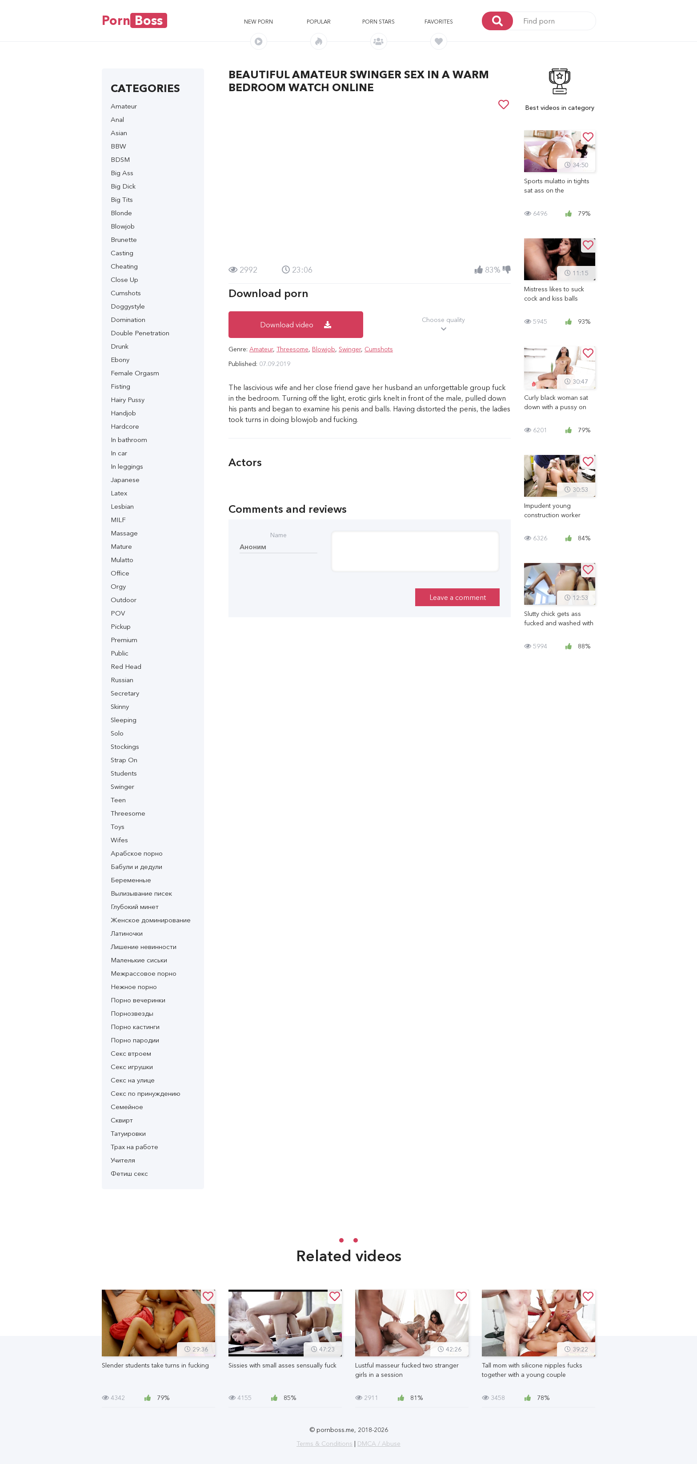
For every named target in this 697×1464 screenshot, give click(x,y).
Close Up (124, 279)
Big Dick (123, 186)
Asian (119, 133)
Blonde (121, 213)
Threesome (128, 813)
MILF (118, 519)
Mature (121, 546)
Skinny (120, 706)
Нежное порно (134, 986)
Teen (118, 800)
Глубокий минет (135, 906)
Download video (295, 324)
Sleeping (123, 720)
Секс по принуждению (145, 1093)
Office (120, 573)
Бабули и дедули (136, 866)
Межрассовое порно (143, 973)
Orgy (118, 586)
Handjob (123, 413)
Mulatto (122, 559)
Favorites (439, 21)
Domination (128, 319)
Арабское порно (137, 853)
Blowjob (123, 226)
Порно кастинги (135, 1026)
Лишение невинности (143, 946)
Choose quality (444, 325)
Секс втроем (131, 1053)
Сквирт (122, 1120)
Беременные (131, 880)
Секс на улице (133, 1080)
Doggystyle (128, 306)
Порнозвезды (132, 1013)
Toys (117, 826)
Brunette (124, 239)
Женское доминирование (151, 920)
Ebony (120, 359)
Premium (124, 639)
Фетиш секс (129, 1173)
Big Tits (122, 199)
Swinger (122, 786)
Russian (122, 680)
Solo (117, 733)
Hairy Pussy (127, 399)
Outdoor (123, 599)
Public (119, 653)
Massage (124, 533)
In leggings (127, 466)
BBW (118, 146)
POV (118, 613)
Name (278, 535)
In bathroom (129, 439)
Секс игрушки (132, 1066)
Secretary (125, 693)
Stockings (125, 746)
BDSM (120, 159)
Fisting (120, 386)
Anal (117, 119)
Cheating (124, 266)
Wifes (119, 840)
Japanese (125, 479)
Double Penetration (140, 333)
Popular (319, 21)
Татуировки (128, 1133)
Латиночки (127, 933)
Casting (122, 253)
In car (119, 453)
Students (124, 773)
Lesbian (122, 506)
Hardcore (125, 426)
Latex (119, 493)
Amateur (124, 106)
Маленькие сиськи (139, 960)
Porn (134, 20)
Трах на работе (134, 1146)
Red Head (126, 666)
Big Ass (122, 173)
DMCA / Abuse (379, 1444)
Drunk (119, 346)
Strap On (124, 760)
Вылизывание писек (141, 893)
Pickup (121, 626)
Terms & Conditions (324, 1444)
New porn (258, 21)
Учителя (123, 1160)
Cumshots (126, 293)
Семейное (127, 1106)
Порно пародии (135, 1040)
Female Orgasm (135, 373)
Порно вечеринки (138, 1000)
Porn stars (378, 21)
